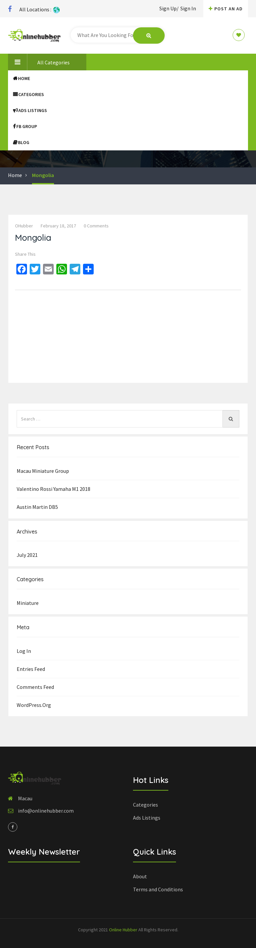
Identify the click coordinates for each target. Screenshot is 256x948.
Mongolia (43, 175)
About (140, 876)
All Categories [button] (39, 62)
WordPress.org (34, 705)
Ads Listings (30, 110)
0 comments (96, 226)
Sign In (188, 8)
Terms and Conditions (158, 889)
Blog (21, 142)
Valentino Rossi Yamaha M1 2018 (53, 489)
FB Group (25, 126)
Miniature (28, 603)
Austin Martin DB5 (37, 507)
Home (21, 78)
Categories (28, 94)
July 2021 (27, 555)
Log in (24, 651)
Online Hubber (123, 930)
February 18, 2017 (58, 226)
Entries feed (31, 669)
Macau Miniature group (43, 470)
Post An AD (226, 9)
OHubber (24, 226)
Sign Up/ (169, 8)
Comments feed (35, 687)
